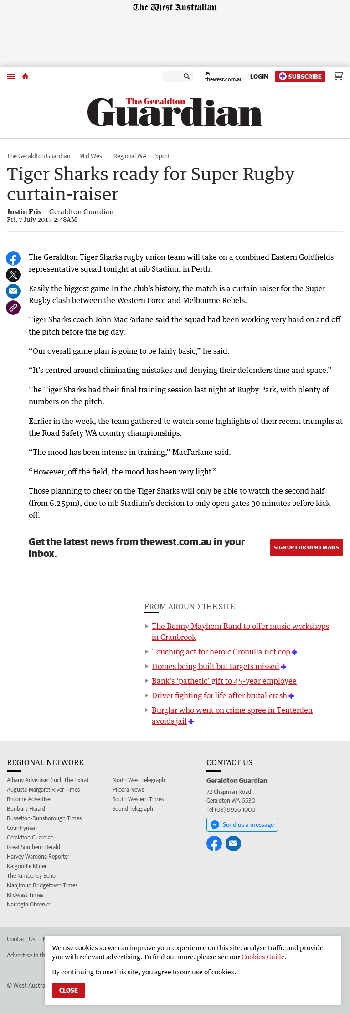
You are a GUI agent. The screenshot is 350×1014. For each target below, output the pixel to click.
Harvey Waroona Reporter (38, 856)
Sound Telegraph (133, 808)
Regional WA (129, 156)
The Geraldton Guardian (38, 156)
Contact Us (21, 938)
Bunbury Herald (26, 808)
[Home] (25, 76)
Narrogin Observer (29, 904)
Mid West (91, 156)
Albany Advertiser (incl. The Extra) (47, 780)
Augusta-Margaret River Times (43, 789)
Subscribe (300, 76)
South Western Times (138, 799)
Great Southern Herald (33, 847)
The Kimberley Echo (31, 875)
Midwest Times (25, 894)
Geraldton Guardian (30, 837)
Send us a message (242, 824)
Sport (162, 156)
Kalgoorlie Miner (26, 866)
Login (259, 76)
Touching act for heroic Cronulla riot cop (221, 651)
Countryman (22, 827)
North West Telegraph (139, 780)
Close (68, 990)
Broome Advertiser (29, 799)
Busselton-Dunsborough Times (44, 818)
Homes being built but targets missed (215, 666)
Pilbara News (128, 789)
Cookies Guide (263, 957)
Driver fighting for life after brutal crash (219, 695)
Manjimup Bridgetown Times (42, 885)
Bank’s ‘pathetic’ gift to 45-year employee (224, 680)
